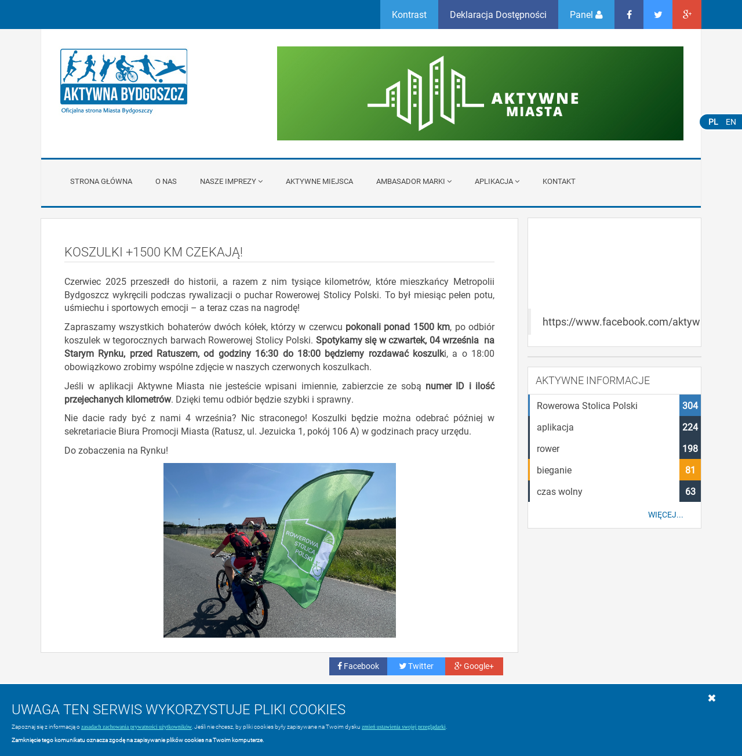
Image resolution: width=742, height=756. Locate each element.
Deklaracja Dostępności (498, 14)
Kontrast (409, 14)
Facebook (358, 665)
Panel (586, 14)
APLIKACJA (497, 181)
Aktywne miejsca (319, 181)
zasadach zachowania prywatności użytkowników (136, 727)
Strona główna (101, 181)
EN (731, 121)
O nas (166, 181)
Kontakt (559, 181)
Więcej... (665, 514)
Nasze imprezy (231, 181)
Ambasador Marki (414, 181)
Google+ (474, 665)
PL (713, 121)
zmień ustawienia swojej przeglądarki (404, 727)
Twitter (416, 665)
